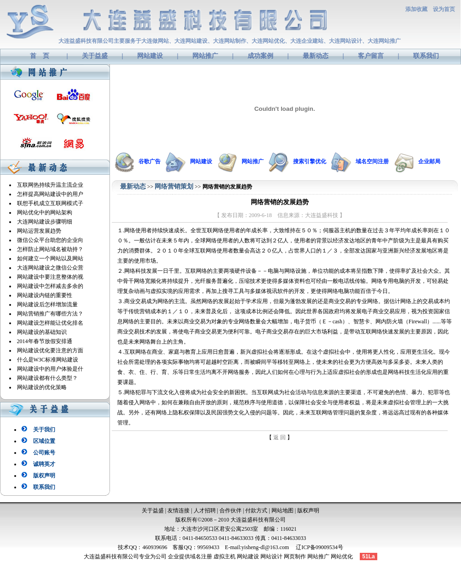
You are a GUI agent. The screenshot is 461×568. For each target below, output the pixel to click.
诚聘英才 (44, 464)
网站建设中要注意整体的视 (50, 277)
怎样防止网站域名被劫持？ (50, 249)
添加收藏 (416, 9)
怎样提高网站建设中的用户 (50, 194)
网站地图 (282, 510)
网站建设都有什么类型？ (47, 378)
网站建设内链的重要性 (44, 295)
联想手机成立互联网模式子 (50, 203)
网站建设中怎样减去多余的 (50, 286)
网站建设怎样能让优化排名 (50, 323)
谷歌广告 (149, 161)
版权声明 (44, 475)
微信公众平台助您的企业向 (50, 240)
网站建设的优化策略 (42, 387)
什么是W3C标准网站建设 (47, 359)
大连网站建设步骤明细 (44, 221)
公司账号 (44, 452)
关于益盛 (95, 55)
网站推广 (205, 55)
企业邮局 (429, 161)
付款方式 (256, 510)
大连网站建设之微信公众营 (50, 267)
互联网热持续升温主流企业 (50, 185)
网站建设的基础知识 (42, 332)
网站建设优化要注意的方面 (50, 350)
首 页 (39, 55)
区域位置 (44, 441)
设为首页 (444, 9)
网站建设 (150, 55)
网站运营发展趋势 (39, 231)
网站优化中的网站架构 (44, 212)
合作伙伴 (230, 510)
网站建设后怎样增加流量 (47, 304)
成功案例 (260, 55)
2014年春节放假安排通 (44, 341)
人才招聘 (205, 510)
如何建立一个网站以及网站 (50, 258)
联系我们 (426, 55)
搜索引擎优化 (309, 161)
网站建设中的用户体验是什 (50, 369)
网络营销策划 (174, 186)
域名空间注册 (372, 161)
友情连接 (178, 510)
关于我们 (44, 429)
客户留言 (371, 55)
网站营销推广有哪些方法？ (50, 313)
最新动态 (315, 55)
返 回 (279, 437)
